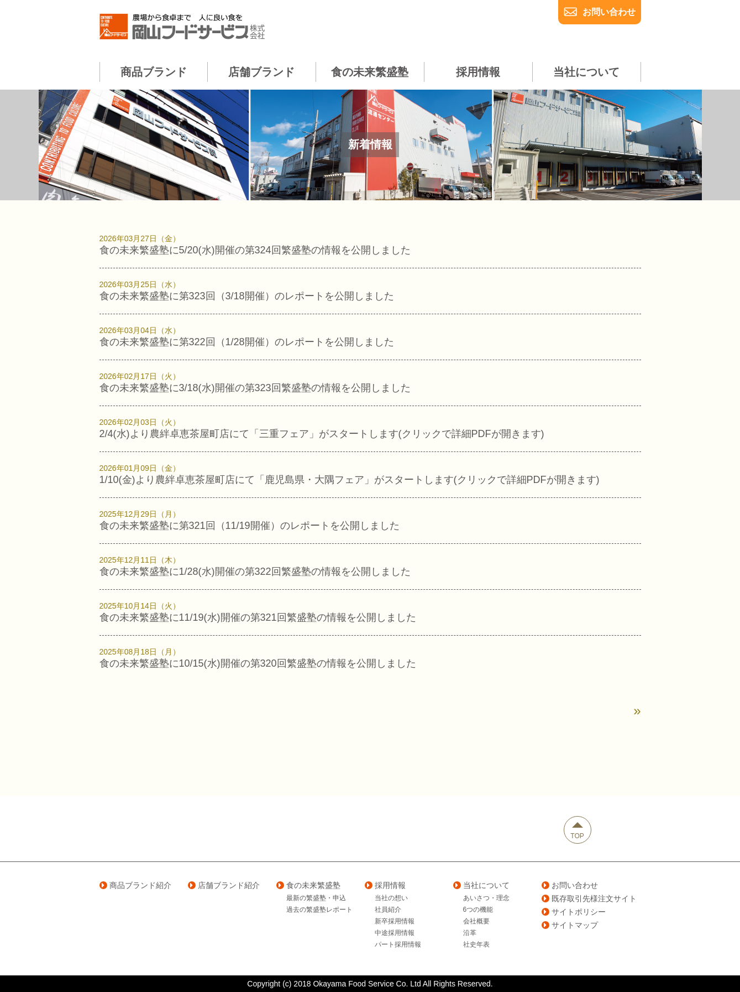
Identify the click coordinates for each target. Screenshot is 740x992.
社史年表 (476, 944)
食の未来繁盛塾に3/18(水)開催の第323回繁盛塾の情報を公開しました (370, 382)
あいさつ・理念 (486, 898)
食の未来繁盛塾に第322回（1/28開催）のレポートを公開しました (370, 336)
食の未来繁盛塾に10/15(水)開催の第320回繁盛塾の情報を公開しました (370, 658)
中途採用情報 (394, 933)
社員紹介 (388, 909)
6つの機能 (478, 909)
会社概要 (476, 921)
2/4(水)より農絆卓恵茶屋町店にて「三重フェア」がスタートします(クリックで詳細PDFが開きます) (370, 428)
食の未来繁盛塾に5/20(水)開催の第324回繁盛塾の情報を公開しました (370, 244)
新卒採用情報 (394, 921)
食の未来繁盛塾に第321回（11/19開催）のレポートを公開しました (370, 520)
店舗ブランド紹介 (224, 885)
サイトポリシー (574, 911)
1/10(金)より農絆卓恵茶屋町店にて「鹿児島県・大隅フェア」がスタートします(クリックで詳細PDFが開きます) (370, 474)
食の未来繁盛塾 (308, 885)
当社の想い (391, 898)
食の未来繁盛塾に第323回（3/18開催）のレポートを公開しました (370, 290)
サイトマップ (570, 925)
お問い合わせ (609, 12)
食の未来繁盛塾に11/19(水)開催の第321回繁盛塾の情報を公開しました (370, 612)
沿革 (469, 933)
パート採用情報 (398, 944)
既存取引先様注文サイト (589, 898)
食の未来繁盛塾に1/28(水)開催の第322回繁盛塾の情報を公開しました (370, 566)
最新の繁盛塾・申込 (316, 898)
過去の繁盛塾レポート (319, 909)
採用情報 (385, 885)
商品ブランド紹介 (135, 885)
